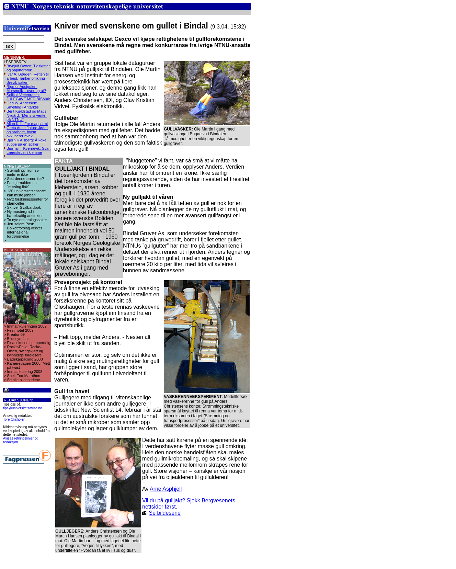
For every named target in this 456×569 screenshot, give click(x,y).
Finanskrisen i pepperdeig (28, 343)
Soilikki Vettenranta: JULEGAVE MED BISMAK (29, 97)
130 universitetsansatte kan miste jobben (26, 193)
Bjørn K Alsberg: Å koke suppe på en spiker (26, 142)
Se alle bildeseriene (23, 380)
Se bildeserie (165, 513)
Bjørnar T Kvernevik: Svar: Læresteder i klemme (29, 150)
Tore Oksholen (14, 419)
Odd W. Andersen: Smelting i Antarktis (23, 105)
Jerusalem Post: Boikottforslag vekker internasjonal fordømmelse (24, 230)
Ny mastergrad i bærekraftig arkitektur (25, 213)
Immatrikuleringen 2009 (27, 326)
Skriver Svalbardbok (24, 207)
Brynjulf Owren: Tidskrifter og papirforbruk (28, 68)
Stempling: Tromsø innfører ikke (23, 172)
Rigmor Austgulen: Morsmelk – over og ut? (26, 88)
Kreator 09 (16, 334)
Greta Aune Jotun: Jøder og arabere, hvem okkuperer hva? (27, 132)
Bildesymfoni (17, 339)
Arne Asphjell (166, 489)
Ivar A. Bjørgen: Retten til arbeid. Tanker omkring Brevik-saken (27, 78)
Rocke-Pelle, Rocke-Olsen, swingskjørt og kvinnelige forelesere (25, 351)
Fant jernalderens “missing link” (22, 185)
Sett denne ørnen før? (25, 179)
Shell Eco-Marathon (24, 376)
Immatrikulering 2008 (25, 371)
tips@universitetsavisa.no (22, 408)
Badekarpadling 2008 (25, 359)
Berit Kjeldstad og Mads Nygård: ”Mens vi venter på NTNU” (27, 115)
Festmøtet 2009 (20, 330)
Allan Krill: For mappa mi (27, 124)
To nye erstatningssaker (27, 220)
